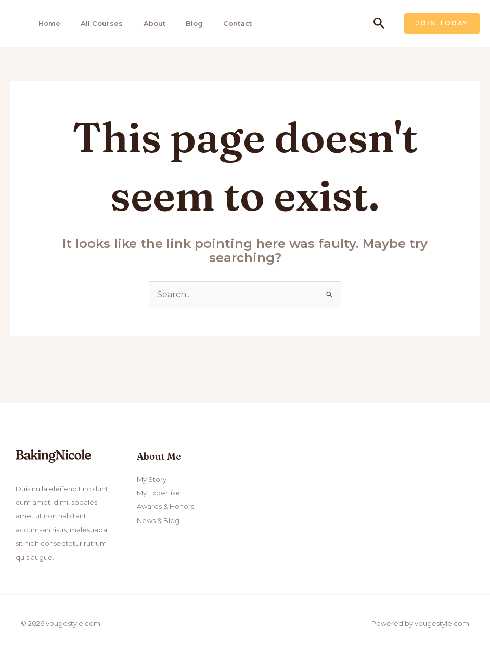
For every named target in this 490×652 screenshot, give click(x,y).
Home (47, 23)
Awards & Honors (165, 507)
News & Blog (158, 520)
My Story (151, 479)
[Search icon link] (379, 23)
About (149, 23)
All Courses (98, 23)
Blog (188, 23)
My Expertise (158, 493)
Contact (230, 23)
